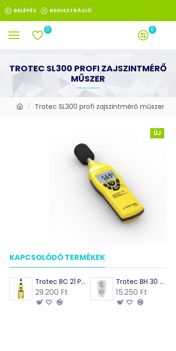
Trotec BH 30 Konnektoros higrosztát (141, 281)
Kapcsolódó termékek (57, 258)
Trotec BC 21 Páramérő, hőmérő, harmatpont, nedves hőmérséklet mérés (60, 281)
